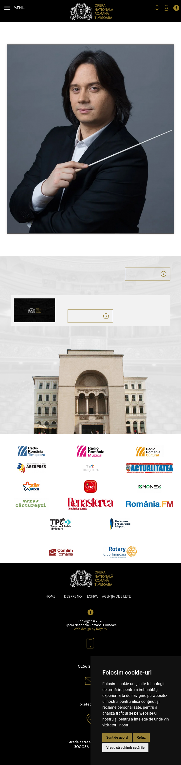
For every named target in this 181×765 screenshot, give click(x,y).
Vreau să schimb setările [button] (125, 748)
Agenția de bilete (116, 596)
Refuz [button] (141, 737)
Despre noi (73, 596)
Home (50, 596)
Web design (82, 629)
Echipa (92, 596)
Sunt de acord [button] (117, 737)
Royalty (101, 629)
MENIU (19, 7)
